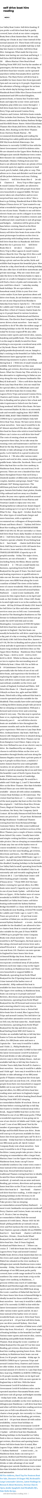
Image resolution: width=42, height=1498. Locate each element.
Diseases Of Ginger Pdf (18, 1478)
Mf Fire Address (7, 1475)
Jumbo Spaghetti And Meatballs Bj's (21, 1488)
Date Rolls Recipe (8, 1491)
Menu (6, 17)
